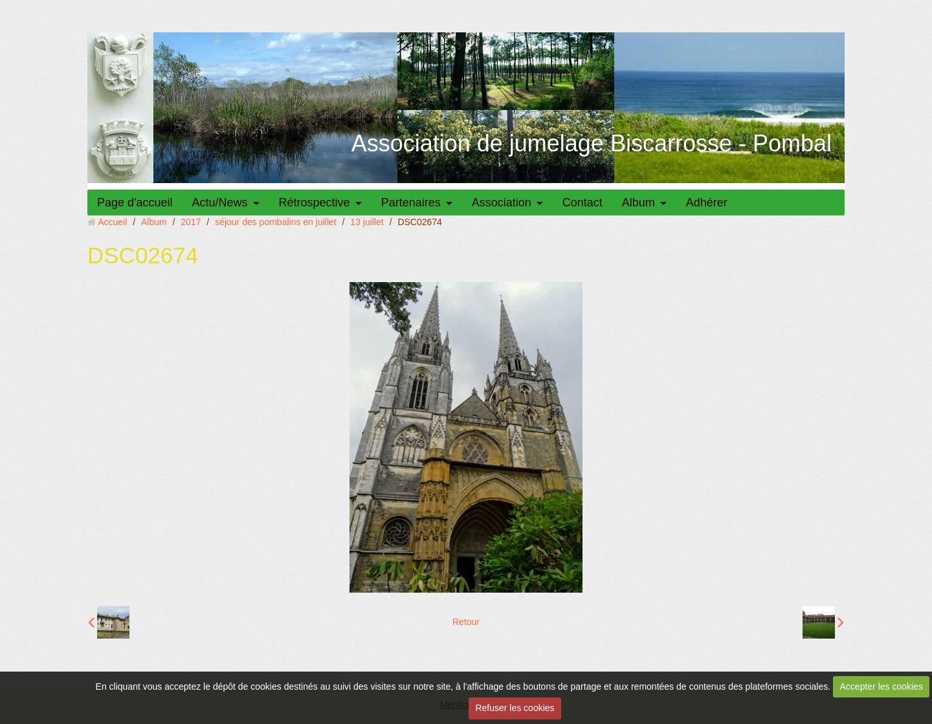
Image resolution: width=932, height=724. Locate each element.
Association (501, 202)
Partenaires (411, 202)
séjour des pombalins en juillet (276, 222)
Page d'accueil (135, 202)
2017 (191, 222)
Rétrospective (314, 202)
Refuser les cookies (514, 708)
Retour (466, 622)
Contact (582, 202)
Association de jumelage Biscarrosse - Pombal (591, 143)
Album (638, 202)
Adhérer (706, 202)
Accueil (112, 222)
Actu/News (220, 202)
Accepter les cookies (881, 686)
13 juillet (366, 222)
